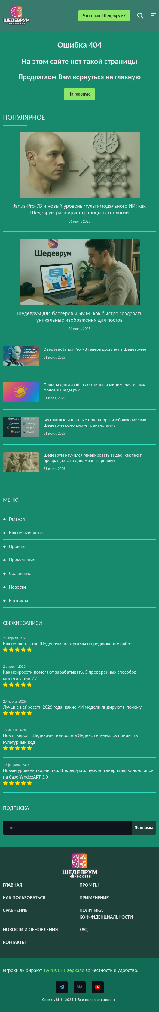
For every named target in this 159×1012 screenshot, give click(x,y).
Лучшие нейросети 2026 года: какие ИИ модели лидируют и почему (72, 707)
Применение (22, 560)
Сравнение (20, 573)
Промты (17, 546)
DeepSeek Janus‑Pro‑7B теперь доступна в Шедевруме (95, 349)
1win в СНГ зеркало (63, 970)
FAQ (84, 929)
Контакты (18, 600)
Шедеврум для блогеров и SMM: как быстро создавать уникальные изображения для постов (79, 316)
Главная (17, 519)
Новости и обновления (30, 929)
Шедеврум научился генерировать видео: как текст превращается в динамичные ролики (93, 457)
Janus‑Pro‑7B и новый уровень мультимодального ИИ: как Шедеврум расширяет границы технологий (79, 209)
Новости (17, 587)
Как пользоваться (26, 533)
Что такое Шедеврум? (104, 15)
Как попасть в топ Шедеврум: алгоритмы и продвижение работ (67, 644)
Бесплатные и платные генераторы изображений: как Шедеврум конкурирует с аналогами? (95, 422)
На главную (79, 94)
